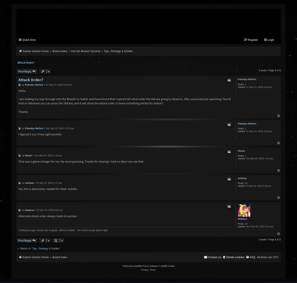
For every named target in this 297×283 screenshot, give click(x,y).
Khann (241, 151)
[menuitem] (269, 40)
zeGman (242, 178)
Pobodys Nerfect (247, 79)
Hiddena (242, 219)
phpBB (137, 266)
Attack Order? (26, 63)
